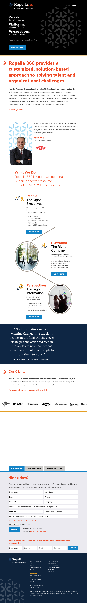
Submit (14, 529)
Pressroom (51, 569)
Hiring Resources (53, 561)
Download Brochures (54, 567)
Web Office (51, 571)
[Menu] (74, 5)
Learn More (34, 231)
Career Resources (53, 565)
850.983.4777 (34, 587)
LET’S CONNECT (17, 47)
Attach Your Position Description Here (24, 521)
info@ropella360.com (38, 531)
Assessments (52, 563)
